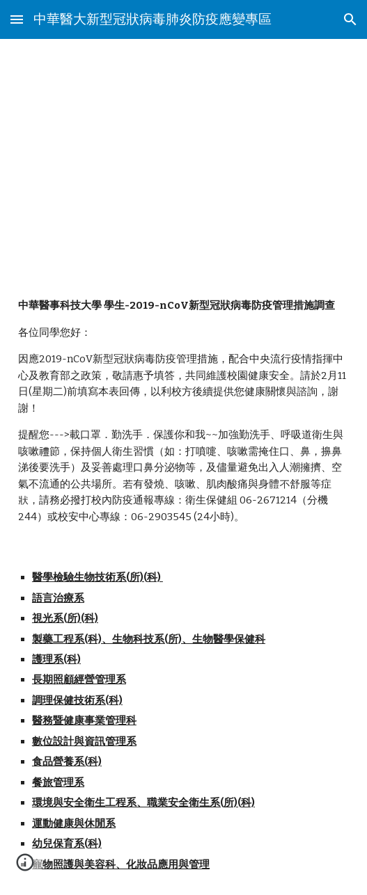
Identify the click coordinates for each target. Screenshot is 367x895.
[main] (183, 157)
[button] (16, 19)
